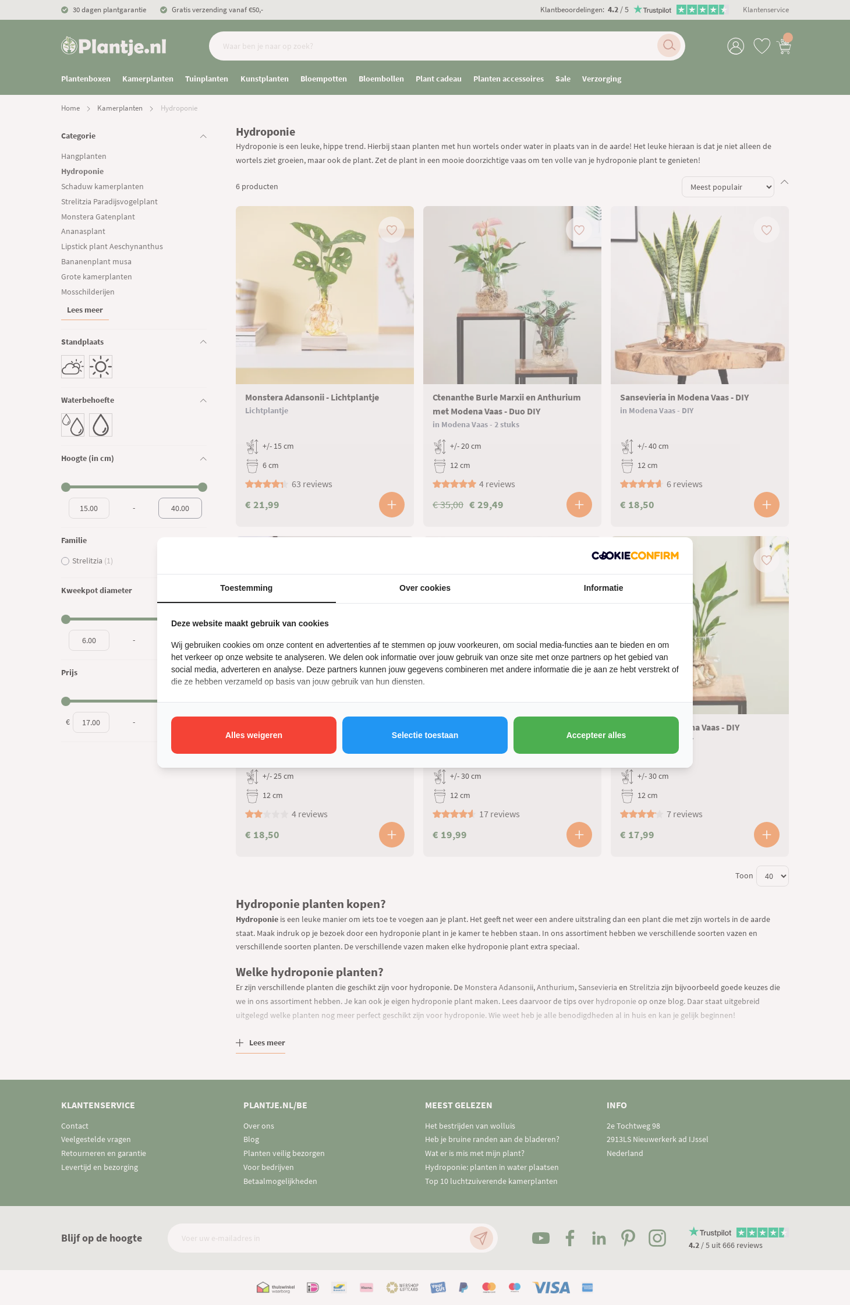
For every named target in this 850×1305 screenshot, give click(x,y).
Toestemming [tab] (246, 588)
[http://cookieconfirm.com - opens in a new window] (635, 555)
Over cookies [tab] (425, 588)
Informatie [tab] (604, 588)
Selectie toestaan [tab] (425, 735)
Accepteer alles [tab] (596, 735)
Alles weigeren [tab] (253, 735)
